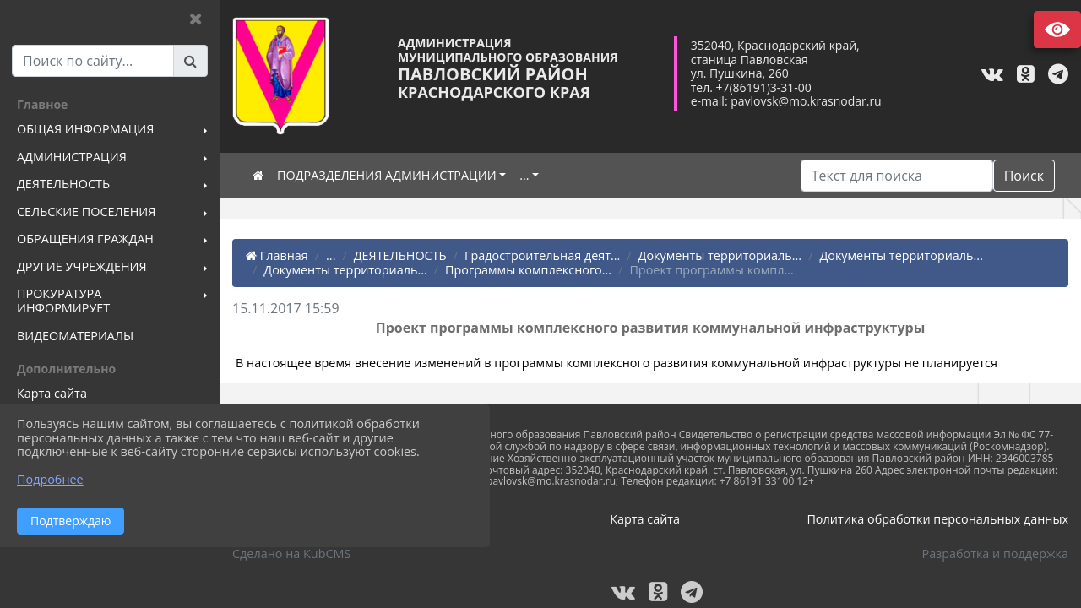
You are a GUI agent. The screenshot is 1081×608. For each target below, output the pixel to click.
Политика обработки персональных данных (937, 519)
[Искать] (897, 176)
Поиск (1024, 175)
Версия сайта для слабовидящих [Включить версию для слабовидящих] (1057, 29)
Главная (277, 255)
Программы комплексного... (528, 270)
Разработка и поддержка (995, 554)
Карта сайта (645, 519)
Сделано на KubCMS (291, 554)
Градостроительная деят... (542, 255)
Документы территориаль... (720, 255)
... (524, 175)
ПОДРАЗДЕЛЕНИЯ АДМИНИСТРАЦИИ (387, 175)
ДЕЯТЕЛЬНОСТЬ (400, 255)
